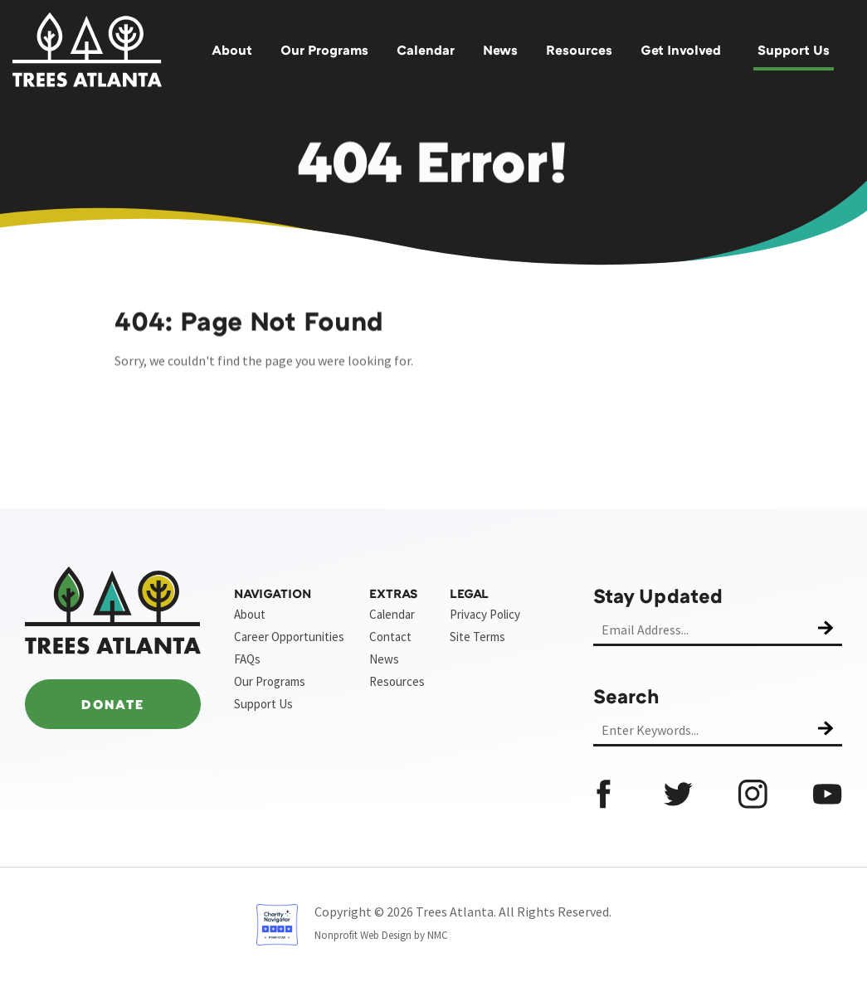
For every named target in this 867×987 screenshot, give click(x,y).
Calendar (426, 49)
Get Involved (681, 49)
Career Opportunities (289, 636)
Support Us (793, 49)
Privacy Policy (485, 614)
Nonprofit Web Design (363, 935)
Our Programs (324, 49)
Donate (112, 704)
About (232, 49)
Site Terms (477, 636)
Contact (390, 636)
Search (626, 695)
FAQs (247, 659)
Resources (579, 49)
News (500, 49)
